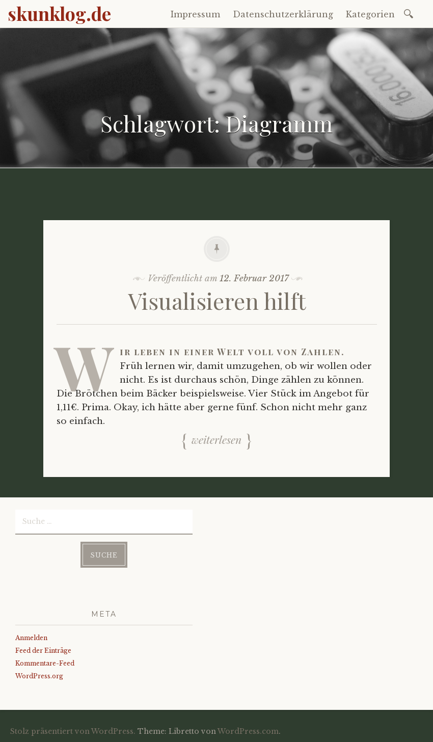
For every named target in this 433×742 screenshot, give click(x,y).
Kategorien (370, 14)
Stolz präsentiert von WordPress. (73, 731)
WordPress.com (248, 731)
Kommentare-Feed (44, 663)
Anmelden (31, 638)
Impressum (195, 14)
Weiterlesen (216, 439)
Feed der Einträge (43, 650)
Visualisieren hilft (217, 300)
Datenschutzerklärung (283, 14)
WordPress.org (39, 676)
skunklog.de (59, 13)
